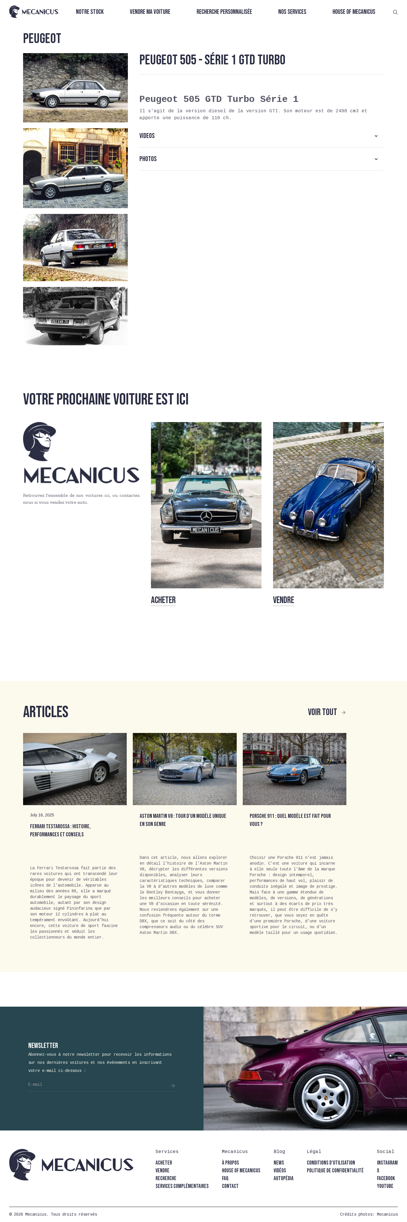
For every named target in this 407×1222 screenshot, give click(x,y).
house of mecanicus (241, 1170)
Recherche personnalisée (224, 12)
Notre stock (90, 12)
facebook (386, 1178)
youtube (385, 1186)
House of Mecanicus (354, 12)
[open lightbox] (75, 87)
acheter (164, 1163)
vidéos (280, 1170)
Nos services (292, 12)
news (279, 1163)
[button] (261, 136)
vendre (162, 1170)
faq (225, 1178)
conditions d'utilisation (331, 1163)
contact (230, 1186)
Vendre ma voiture (150, 12)
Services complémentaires (182, 1186)
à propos (230, 1163)
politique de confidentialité (335, 1170)
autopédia (284, 1178)
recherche (166, 1178)
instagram (387, 1163)
